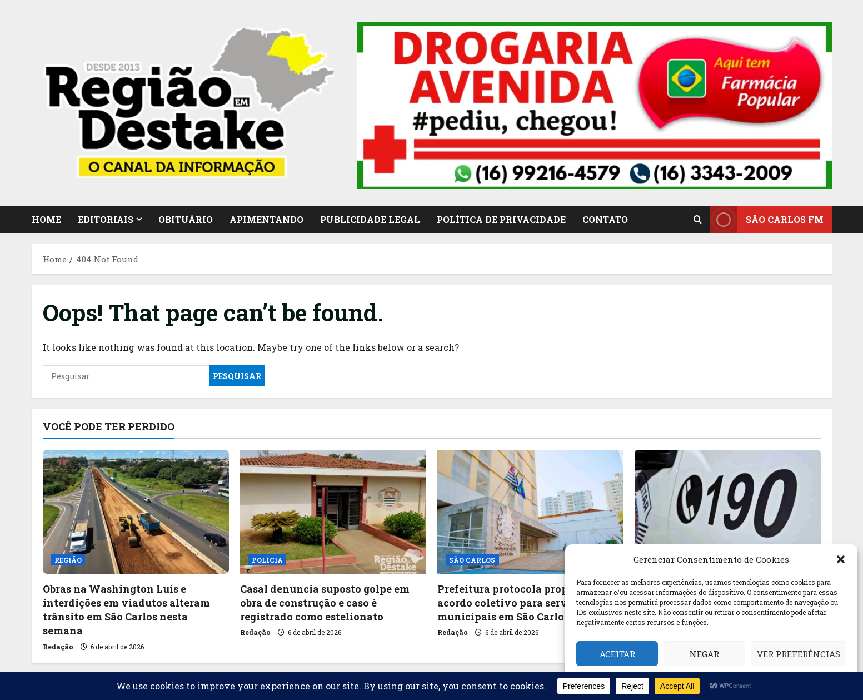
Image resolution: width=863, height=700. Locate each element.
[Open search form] (698, 219)
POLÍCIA (267, 559)
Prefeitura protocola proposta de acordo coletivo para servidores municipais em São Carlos (520, 602)
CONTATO (605, 219)
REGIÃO (68, 559)
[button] (840, 559)
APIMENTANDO (266, 219)
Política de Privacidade (501, 219)
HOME (46, 219)
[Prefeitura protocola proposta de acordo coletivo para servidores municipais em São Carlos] (530, 512)
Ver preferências (798, 653)
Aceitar (617, 653)
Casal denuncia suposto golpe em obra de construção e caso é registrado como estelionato (325, 602)
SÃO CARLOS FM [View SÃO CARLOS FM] (767, 219)
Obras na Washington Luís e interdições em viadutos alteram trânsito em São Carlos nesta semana (126, 610)
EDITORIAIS (105, 219)
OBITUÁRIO (185, 219)
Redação (58, 646)
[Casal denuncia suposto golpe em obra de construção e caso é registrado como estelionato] (333, 512)
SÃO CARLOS (472, 559)
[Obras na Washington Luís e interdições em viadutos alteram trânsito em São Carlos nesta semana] (136, 512)
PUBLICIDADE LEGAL (370, 219)
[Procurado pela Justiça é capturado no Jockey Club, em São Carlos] (728, 512)
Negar (704, 653)
